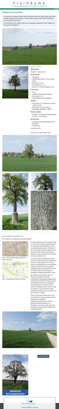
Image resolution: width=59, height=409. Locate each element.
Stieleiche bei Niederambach (47, 279)
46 (11, 259)
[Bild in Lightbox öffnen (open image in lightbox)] (29, 46)
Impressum (25, 404)
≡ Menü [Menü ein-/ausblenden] (56, 9)
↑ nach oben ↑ (29, 402)
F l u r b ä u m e (29, 3)
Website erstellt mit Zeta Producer (38, 407)
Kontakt (19, 404)
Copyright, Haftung (43, 404)
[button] (43, 356)
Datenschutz (33, 404)
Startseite (13, 404)
